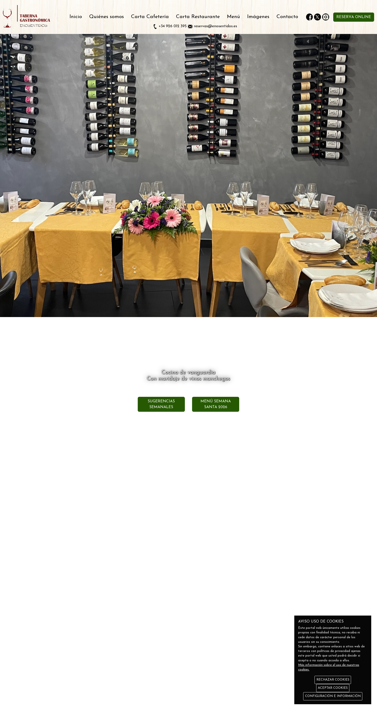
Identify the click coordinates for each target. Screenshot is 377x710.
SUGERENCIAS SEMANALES (161, 404)
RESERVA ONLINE (353, 17)
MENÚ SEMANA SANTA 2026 (216, 404)
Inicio (75, 16)
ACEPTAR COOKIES (333, 688)
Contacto (287, 16)
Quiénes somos (106, 16)
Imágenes (258, 16)
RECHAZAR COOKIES (332, 679)
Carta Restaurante (198, 16)
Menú (233, 16)
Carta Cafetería (150, 16)
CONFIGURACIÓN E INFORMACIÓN (333, 696)
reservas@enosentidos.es (215, 26)
